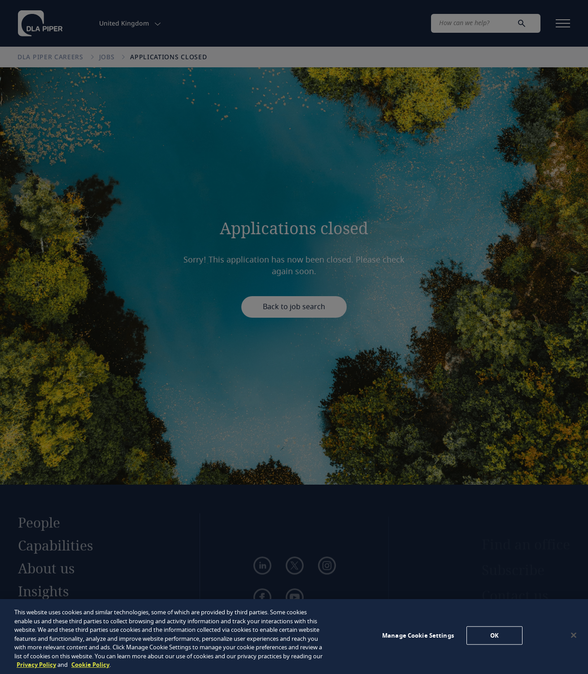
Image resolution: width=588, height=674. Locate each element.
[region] (294, 636)
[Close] (574, 635)
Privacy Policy (36, 665)
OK (494, 635)
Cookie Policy (90, 665)
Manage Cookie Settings (418, 635)
